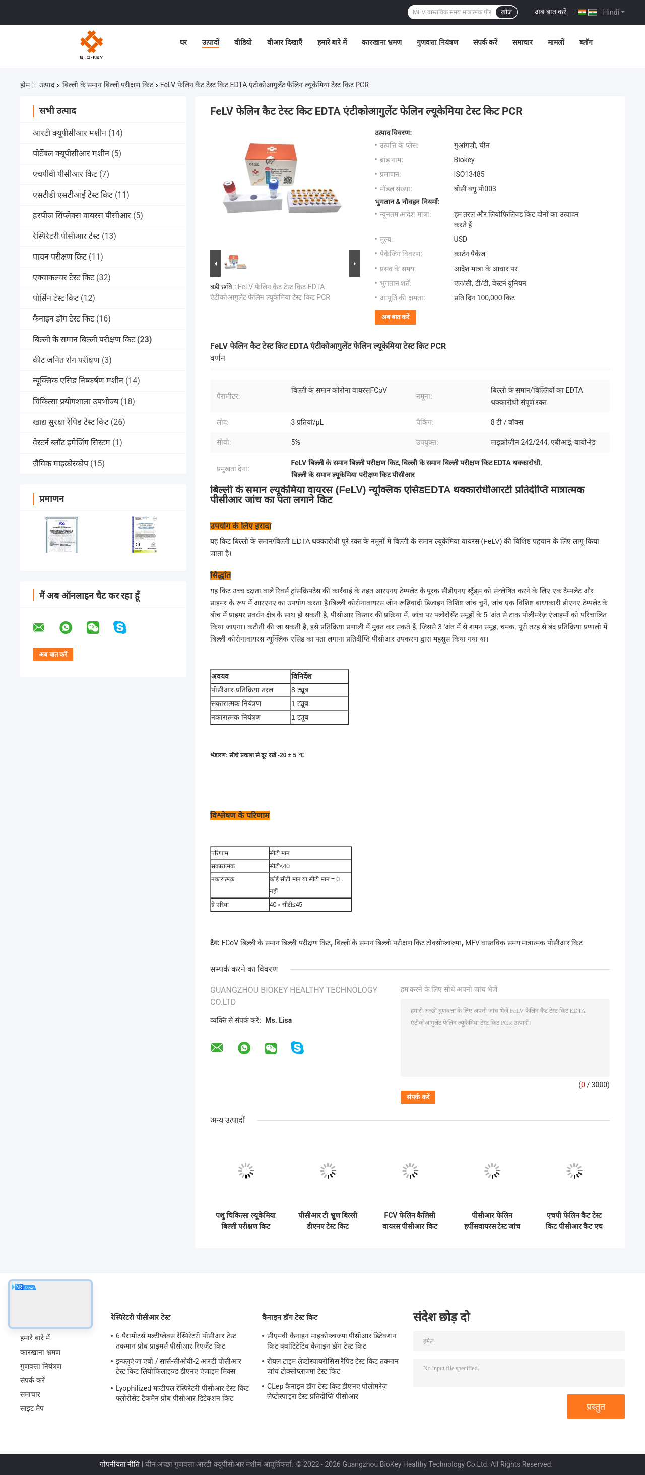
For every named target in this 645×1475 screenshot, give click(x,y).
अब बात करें (550, 12)
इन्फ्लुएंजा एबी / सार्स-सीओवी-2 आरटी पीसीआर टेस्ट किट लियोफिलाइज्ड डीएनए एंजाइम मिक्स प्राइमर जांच (178, 1367)
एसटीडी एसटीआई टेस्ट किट (73, 195)
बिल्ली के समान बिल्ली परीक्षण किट (107, 85)
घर (183, 42)
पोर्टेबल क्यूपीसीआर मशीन (71, 153)
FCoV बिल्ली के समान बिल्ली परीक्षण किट (276, 943)
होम (25, 85)
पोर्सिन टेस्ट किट (56, 298)
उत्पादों (210, 42)
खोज (506, 12)
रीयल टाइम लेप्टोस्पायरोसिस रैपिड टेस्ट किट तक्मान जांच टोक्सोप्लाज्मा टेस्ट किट (333, 1366)
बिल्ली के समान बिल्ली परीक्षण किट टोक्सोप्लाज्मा (398, 943)
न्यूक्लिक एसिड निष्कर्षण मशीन (78, 381)
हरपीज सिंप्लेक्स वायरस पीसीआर (82, 215)
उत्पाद (46, 85)
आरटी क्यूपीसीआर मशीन (69, 133)
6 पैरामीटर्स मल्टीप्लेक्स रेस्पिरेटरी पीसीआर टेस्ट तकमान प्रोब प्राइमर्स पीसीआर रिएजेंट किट (176, 1341)
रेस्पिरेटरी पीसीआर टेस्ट (66, 236)
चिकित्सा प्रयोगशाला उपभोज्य (75, 401)
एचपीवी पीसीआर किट (65, 174)
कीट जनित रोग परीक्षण (66, 360)
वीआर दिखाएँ (284, 42)
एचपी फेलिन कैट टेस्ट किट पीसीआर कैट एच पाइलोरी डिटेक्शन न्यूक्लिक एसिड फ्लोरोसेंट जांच (574, 1221)
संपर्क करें (485, 42)
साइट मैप (32, 1408)
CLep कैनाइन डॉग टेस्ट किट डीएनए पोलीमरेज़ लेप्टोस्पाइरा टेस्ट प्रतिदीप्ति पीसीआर (327, 1391)
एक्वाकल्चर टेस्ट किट (63, 277)
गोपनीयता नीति (120, 1464)
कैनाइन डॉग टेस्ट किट (63, 319)
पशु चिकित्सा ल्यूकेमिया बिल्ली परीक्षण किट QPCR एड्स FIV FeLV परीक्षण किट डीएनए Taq (246, 1221)
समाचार (522, 42)
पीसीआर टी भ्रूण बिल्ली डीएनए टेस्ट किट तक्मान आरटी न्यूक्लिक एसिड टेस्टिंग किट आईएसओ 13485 (328, 1221)
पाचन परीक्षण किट (60, 257)
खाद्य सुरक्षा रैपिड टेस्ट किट (71, 422)
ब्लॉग (586, 42)
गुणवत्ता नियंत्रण (437, 42)
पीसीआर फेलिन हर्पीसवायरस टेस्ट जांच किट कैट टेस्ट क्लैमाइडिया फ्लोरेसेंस (492, 1221)
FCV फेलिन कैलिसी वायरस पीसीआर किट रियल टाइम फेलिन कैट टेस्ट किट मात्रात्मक (409, 1221)
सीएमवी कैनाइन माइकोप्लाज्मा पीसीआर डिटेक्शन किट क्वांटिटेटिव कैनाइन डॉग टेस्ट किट (332, 1341)
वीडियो (243, 42)
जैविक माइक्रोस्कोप (60, 463)
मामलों (556, 42)
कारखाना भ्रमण (382, 42)
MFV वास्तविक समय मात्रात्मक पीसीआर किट (524, 943)
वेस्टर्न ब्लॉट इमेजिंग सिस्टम (71, 442)
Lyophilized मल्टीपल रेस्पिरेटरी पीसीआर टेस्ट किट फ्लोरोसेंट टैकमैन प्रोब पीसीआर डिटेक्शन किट (182, 1393)
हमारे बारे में (332, 42)
